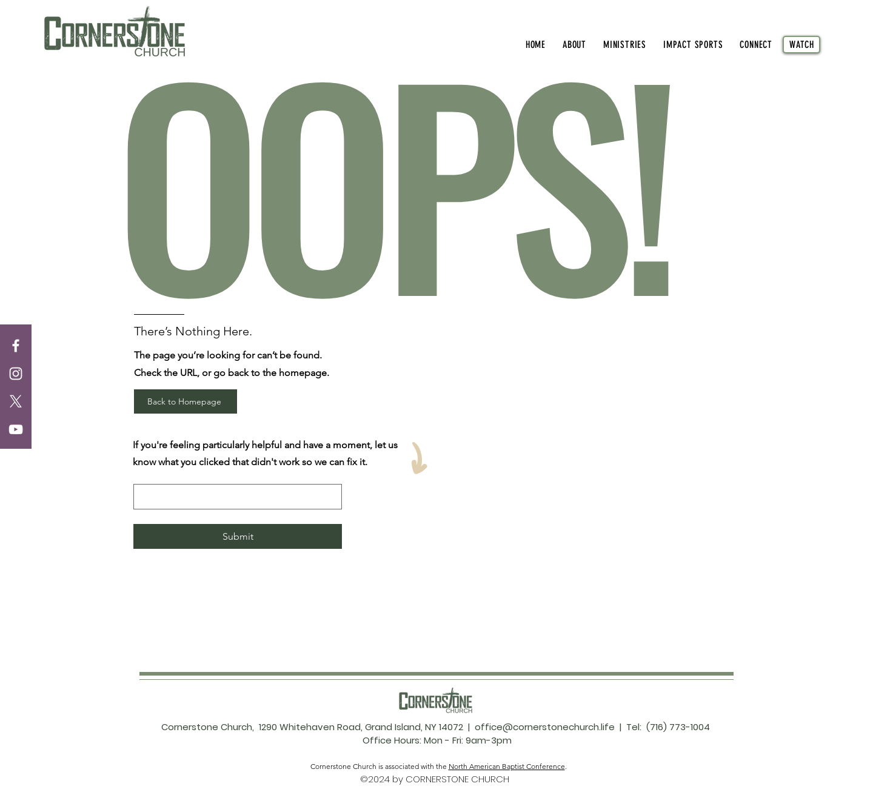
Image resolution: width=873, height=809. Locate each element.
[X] (15, 401)
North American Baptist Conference (507, 766)
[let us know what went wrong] (234, 497)
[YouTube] (15, 429)
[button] (574, 44)
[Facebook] (15, 345)
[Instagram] (15, 373)
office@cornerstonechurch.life (545, 726)
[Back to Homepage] (185, 401)
